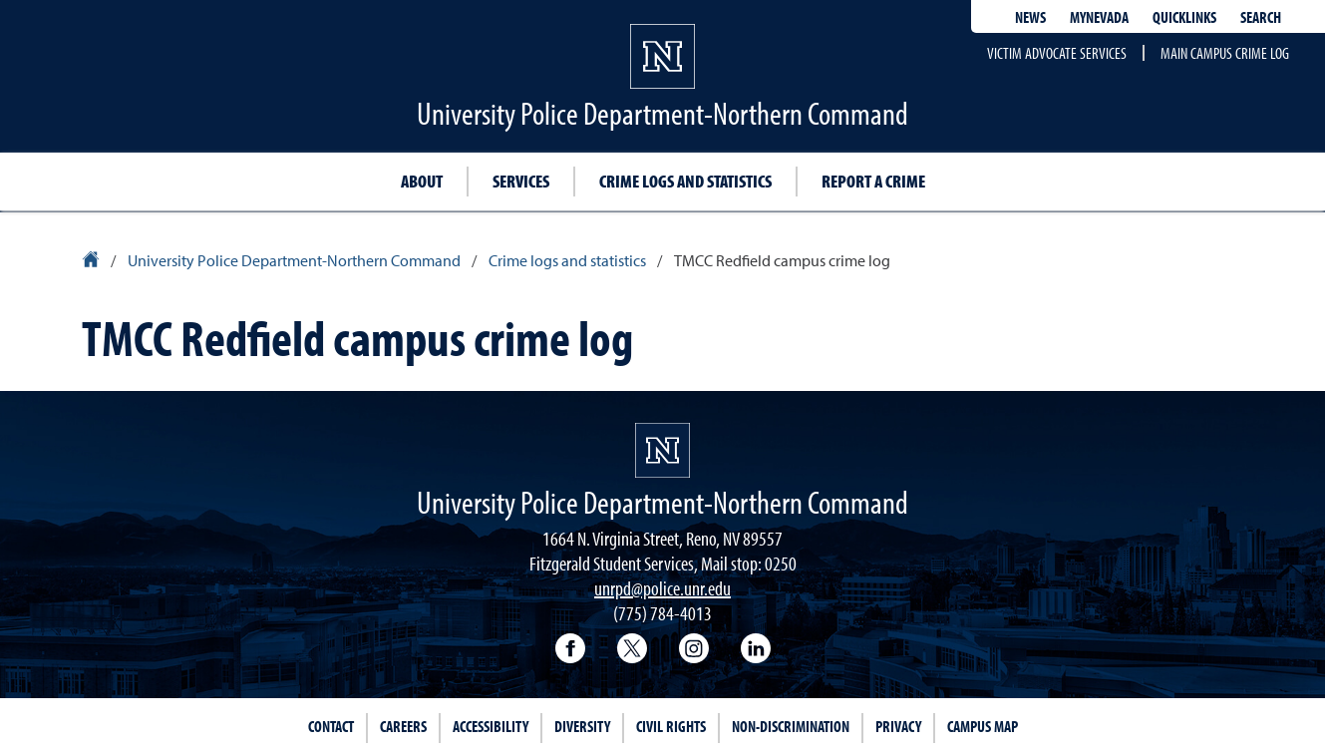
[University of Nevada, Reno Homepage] (662, 450)
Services (521, 181)
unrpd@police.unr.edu (662, 587)
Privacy (898, 726)
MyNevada (1099, 17)
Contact (331, 726)
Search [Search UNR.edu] (1260, 17)
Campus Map (982, 726)
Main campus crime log (1224, 53)
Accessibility (490, 726)
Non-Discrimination (790, 726)
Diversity (582, 726)
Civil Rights (671, 726)
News (1030, 17)
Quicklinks (1184, 17)
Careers (403, 726)
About (422, 181)
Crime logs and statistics (685, 181)
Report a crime (873, 181)
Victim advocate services (1057, 53)
